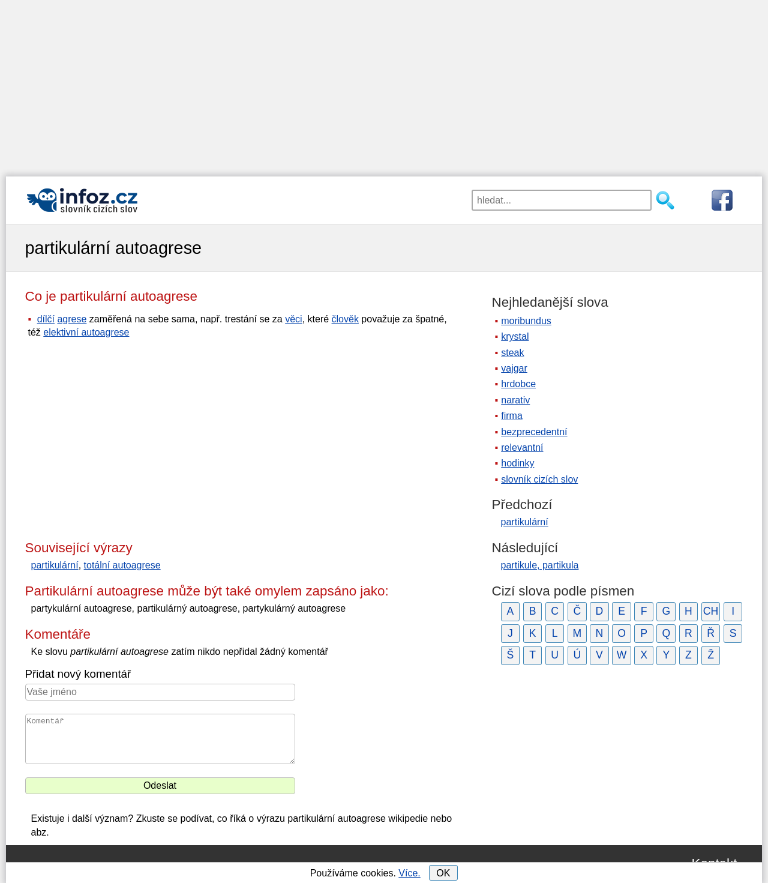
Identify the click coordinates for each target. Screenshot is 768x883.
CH (710, 611)
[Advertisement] (384, 84)
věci (293, 319)
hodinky (517, 463)
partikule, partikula (540, 565)
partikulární (55, 565)
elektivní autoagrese (86, 332)
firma (512, 416)
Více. (409, 873)
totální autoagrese (122, 565)
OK (443, 873)
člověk (345, 319)
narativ (515, 400)
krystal (515, 336)
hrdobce (518, 384)
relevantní (522, 447)
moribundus (526, 321)
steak (512, 353)
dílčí (46, 319)
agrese (71, 319)
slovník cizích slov (539, 479)
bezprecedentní (534, 432)
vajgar (514, 368)
